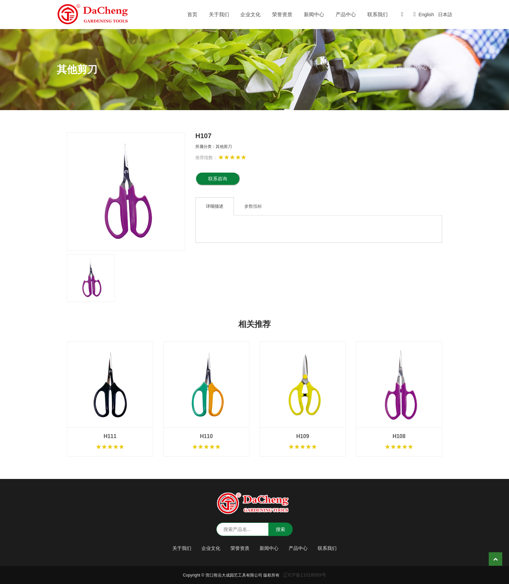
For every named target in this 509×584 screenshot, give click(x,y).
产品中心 (346, 14)
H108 (398, 436)
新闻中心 (314, 14)
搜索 (280, 529)
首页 (192, 14)
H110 (206, 436)
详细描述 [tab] (214, 206)
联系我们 (377, 14)
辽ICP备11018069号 (304, 575)
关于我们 (219, 14)
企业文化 (250, 14)
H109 (302, 436)
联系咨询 (217, 178)
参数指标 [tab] (253, 206)
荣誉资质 (282, 14)
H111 (109, 436)
